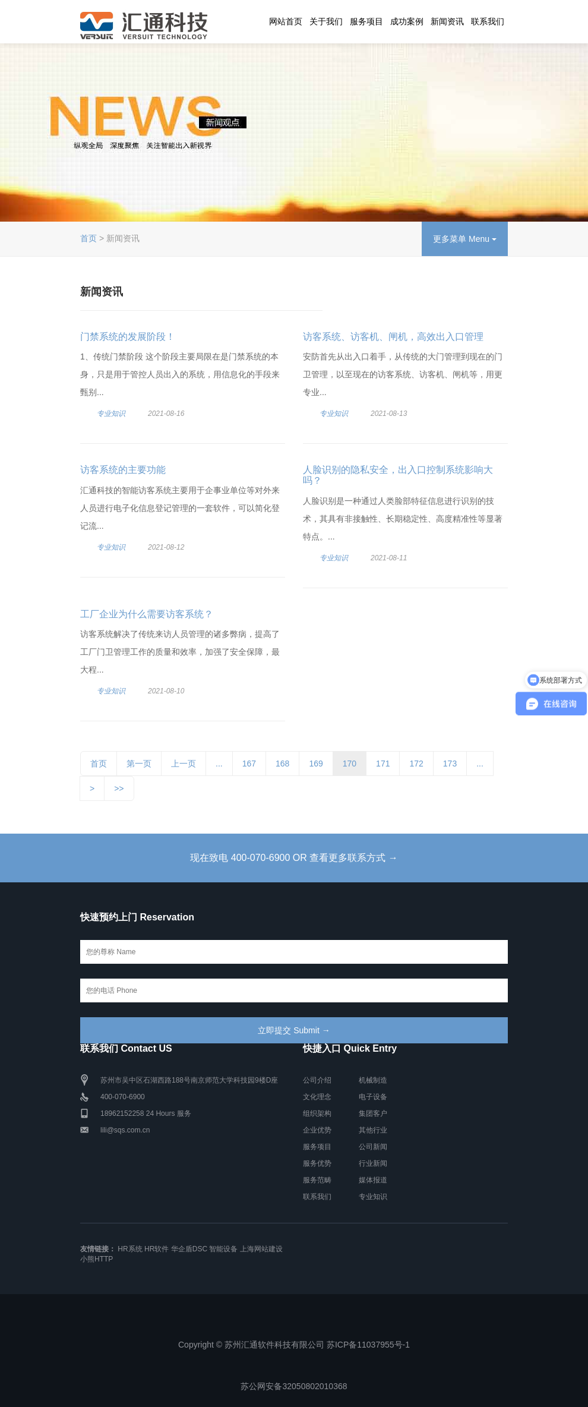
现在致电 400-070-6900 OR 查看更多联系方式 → (293, 858)
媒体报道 (373, 1180)
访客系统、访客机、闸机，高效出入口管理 (393, 337)
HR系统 (130, 1249)
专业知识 (111, 413)
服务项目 (366, 21)
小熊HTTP (96, 1259)
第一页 (139, 763)
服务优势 (317, 1163)
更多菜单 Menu (465, 239)
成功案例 (406, 21)
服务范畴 (317, 1180)
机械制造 (373, 1080)
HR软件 (156, 1249)
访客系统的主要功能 (123, 470)
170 (349, 763)
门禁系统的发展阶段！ (127, 337)
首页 (88, 238)
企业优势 (317, 1130)
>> (119, 788)
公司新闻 (373, 1147)
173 (450, 763)
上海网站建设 (261, 1249)
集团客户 (373, 1113)
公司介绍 (317, 1080)
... (219, 763)
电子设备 (373, 1097)
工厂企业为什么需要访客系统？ (146, 614)
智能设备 (223, 1249)
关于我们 (326, 21)
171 (383, 763)
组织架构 (317, 1113)
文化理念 (317, 1097)
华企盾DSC (189, 1249)
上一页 (183, 763)
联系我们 (487, 21)
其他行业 (373, 1130)
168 (282, 763)
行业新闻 (373, 1163)
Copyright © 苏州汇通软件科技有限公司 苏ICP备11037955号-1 (294, 1344)
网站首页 (285, 21)
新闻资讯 (447, 21)
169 (316, 763)
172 (416, 763)
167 (249, 763)
